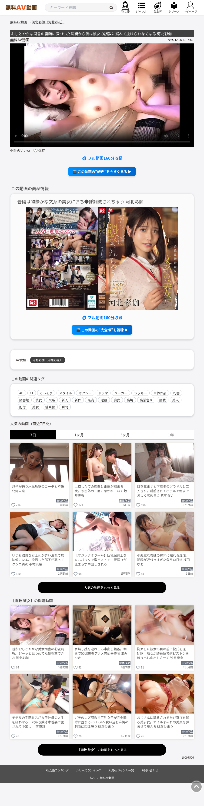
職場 (130, 400)
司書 (176, 393)
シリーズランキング (88, 770)
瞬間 (65, 407)
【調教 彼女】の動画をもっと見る (102, 749)
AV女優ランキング (57, 770)
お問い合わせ (149, 770)
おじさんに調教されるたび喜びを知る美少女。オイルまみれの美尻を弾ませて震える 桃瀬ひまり (163, 722)
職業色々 (146, 400)
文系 (52, 400)
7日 (33, 435)
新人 (65, 400)
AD (21, 393)
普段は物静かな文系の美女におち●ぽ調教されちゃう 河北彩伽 (80, 201)
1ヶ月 (79, 435)
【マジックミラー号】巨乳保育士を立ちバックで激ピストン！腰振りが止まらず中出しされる (100, 559)
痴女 (117, 400)
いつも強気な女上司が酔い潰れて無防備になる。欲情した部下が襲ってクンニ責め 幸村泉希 (38, 559)
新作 (78, 400)
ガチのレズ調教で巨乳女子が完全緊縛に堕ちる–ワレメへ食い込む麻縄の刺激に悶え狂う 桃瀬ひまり (101, 722)
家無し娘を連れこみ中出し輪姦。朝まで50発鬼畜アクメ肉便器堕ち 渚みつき (100, 653)
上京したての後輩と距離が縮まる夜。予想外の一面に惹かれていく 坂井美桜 (100, 491)
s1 (31, 393)
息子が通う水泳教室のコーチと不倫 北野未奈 (38, 488)
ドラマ (103, 393)
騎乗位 (50, 407)
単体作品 (160, 393)
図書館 (24, 400)
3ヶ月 (125, 435)
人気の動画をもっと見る (102, 587)
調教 (162, 400)
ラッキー (140, 393)
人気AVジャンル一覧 (121, 770)
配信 (22, 407)
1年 (171, 435)
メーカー (120, 393)
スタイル (65, 393)
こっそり (46, 393)
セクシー (85, 393)
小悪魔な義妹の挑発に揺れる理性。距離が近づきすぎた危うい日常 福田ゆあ (163, 559)
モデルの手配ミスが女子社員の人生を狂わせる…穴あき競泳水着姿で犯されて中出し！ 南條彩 (38, 722)
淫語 (104, 400)
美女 (35, 407)
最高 (91, 400)
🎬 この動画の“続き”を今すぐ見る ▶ (102, 171)
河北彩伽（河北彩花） (48, 360)
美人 (175, 400)
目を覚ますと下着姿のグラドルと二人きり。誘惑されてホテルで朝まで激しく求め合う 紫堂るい (163, 491)
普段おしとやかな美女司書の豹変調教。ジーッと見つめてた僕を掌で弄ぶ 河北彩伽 (38, 653)
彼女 (39, 400)
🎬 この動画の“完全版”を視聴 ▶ (102, 329)
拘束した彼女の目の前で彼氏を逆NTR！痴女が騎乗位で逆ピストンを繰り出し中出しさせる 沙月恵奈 (163, 653)
